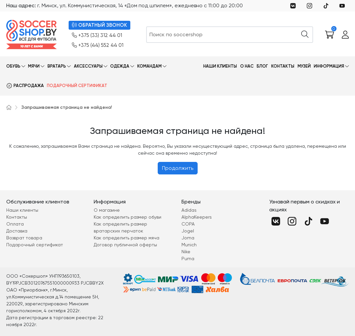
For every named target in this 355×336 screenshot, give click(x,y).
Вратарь (57, 66)
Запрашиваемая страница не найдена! (66, 107)
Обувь (13, 66)
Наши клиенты (220, 66)
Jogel (187, 230)
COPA (188, 224)
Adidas (189, 210)
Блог (262, 66)
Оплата (15, 224)
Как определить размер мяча (126, 237)
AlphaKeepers (196, 217)
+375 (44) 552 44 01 (97, 45)
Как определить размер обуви (127, 217)
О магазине (107, 210)
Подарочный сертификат (77, 85)
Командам (149, 66)
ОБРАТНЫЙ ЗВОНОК (99, 25)
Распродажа (29, 85)
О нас (247, 66)
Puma (187, 258)
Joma (187, 237)
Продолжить (177, 168)
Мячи (34, 66)
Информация (329, 66)
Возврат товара (24, 237)
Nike (185, 251)
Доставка (16, 230)
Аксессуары (88, 66)
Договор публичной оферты (125, 244)
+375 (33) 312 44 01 (97, 35)
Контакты (282, 66)
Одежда (119, 66)
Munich (189, 244)
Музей (304, 66)
